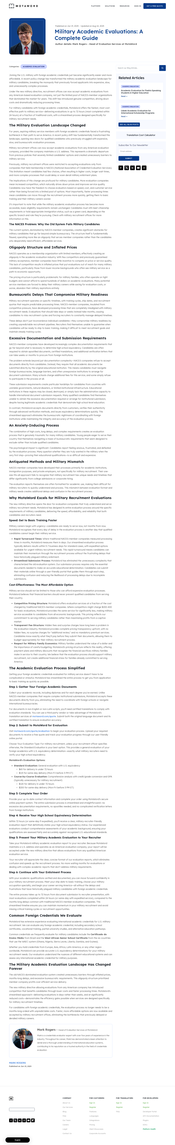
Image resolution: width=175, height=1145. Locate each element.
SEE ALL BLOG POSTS (129, 124)
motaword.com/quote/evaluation (32, 731)
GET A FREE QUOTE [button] (155, 6)
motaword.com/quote (44, 716)
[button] (95, 6)
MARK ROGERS (17, 1062)
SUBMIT (128, 158)
